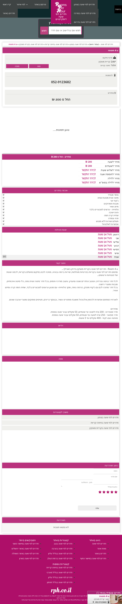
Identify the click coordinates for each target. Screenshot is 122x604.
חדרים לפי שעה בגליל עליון (60, 553)
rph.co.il (61, 590)
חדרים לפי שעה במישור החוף (93, 558)
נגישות (118, 9)
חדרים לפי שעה (99, 543)
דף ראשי (7, 4)
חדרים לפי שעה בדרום (84, 21)
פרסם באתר (40, 4)
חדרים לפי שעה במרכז (85, 13)
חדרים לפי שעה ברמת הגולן (60, 558)
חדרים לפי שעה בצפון (84, 4)
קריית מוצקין (104, 61)
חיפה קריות (105, 65)
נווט (38, 66)
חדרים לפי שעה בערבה (62, 548)
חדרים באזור (9, 13)
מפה (17, 66)
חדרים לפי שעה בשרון (29, 558)
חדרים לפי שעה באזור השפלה (25, 553)
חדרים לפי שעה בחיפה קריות (105, 422)
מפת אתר (101, 548)
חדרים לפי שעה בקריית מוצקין (104, 427)
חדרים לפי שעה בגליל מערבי (59, 572)
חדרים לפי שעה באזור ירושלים (25, 548)
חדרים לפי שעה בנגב (63, 543)
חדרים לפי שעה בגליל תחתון (59, 582)
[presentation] (98, 500)
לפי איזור (21, 4)
